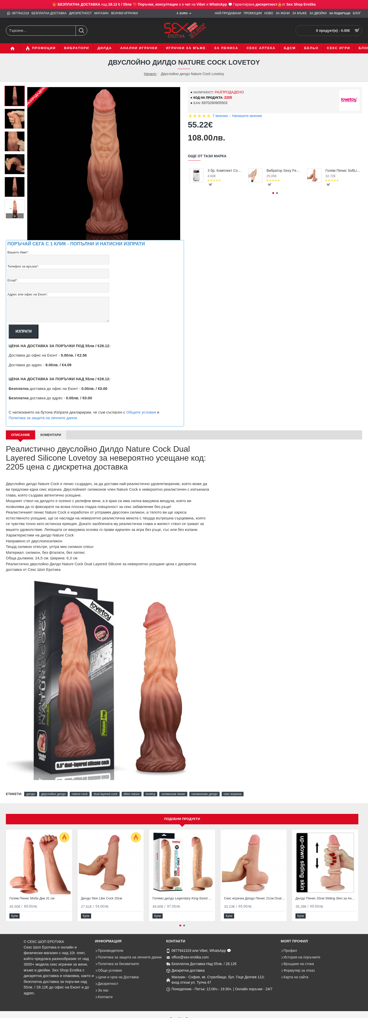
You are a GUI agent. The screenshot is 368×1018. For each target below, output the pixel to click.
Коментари (50, 435)
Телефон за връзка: (23, 266)
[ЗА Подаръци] (340, 13)
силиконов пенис (173, 794)
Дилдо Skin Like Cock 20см (101, 898)
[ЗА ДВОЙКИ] (318, 13)
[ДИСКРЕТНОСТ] (80, 13)
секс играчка (233, 794)
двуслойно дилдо (53, 794)
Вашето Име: (18, 252)
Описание (20, 435)
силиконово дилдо (204, 794)
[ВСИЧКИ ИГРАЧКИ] (124, 13)
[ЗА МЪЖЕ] (299, 13)
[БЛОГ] (356, 13)
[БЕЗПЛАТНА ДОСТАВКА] (49, 13)
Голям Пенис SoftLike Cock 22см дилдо (343, 170)
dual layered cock (105, 794)
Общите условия (141, 412)
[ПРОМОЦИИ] (252, 13)
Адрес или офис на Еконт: (27, 294)
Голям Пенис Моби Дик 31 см (31, 898)
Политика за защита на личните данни (43, 418)
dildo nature (132, 794)
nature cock (80, 794)
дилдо (30, 794)
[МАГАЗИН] (101, 13)
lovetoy (150, 794)
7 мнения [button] (220, 116)
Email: (12, 280)
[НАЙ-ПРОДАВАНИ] (228, 13)
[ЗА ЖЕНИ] (283, 13)
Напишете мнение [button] (247, 116)
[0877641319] (18, 13)
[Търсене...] (81, 30)
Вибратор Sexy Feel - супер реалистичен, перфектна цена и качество (284, 170)
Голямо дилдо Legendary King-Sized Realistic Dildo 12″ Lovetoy (183, 898)
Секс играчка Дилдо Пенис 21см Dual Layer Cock (254, 898)
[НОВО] (269, 13)
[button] (15, 215)
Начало (150, 74)
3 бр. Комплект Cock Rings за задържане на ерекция (225, 170)
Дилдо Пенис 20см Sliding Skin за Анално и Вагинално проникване (326, 898)
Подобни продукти (182, 819)
